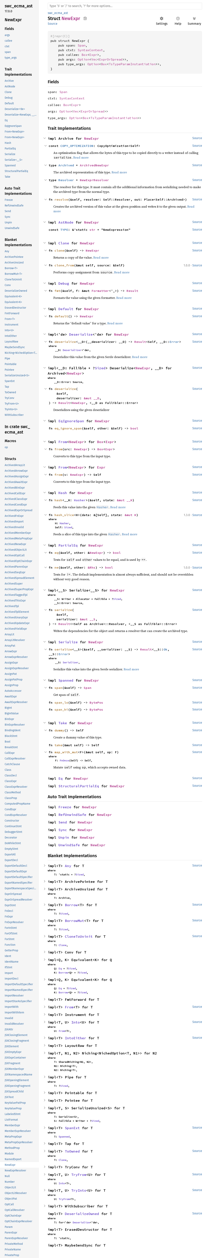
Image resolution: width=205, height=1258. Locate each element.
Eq (60, 778)
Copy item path (85, 18)
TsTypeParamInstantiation (132, 64)
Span (81, 45)
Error (174, 342)
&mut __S (87, 619)
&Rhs (91, 567)
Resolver (66, 180)
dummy (59, 730)
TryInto (78, 1190)
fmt (57, 291)
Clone (63, 243)
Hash (62, 493)
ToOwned (72, 1151)
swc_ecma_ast (58, 13)
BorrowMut (74, 920)
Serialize (68, 642)
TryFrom (78, 1174)
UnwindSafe (69, 845)
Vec (94, 59)
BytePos (96, 702)
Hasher (80, 500)
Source (52, 23)
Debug (63, 283)
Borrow (71, 905)
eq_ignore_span (68, 428)
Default (65, 309)
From (62, 442)
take (58, 745)
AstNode (65, 222)
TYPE (64, 230)
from (58, 449)
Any (68, 866)
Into (75, 1022)
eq (56, 553)
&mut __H (124, 500)
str (92, 230)
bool (134, 428)
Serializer (70, 662)
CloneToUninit (79, 936)
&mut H (130, 515)
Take (62, 723)
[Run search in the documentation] (125, 6)
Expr (93, 55)
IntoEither (75, 1038)
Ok (165, 649)
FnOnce (64, 760)
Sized (100, 368)
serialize (63, 610)
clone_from (64, 265)
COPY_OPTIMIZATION (76, 146)
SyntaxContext (90, 50)
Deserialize (81, 334)
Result (132, 291)
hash (58, 500)
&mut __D (91, 398)
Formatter (100, 291)
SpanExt (72, 1128)
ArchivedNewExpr (94, 165)
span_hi (61, 709)
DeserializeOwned (82, 1213)
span (58, 688)
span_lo (61, 702)
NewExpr (91, 138)
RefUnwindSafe (72, 814)
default (61, 316)
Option (83, 59)
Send (62, 822)
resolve (61, 199)
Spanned (65, 680)
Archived (66, 165)
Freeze (64, 807)
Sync (62, 830)
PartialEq (68, 545)
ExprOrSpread (110, 59)
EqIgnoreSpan (71, 421)
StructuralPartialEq (78, 786)
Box (84, 55)
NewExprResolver (94, 180)
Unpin (63, 837)
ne (56, 567)
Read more (81, 157)
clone (59, 250)
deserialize (65, 342)
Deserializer (72, 350)
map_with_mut (66, 752)
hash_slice (64, 515)
